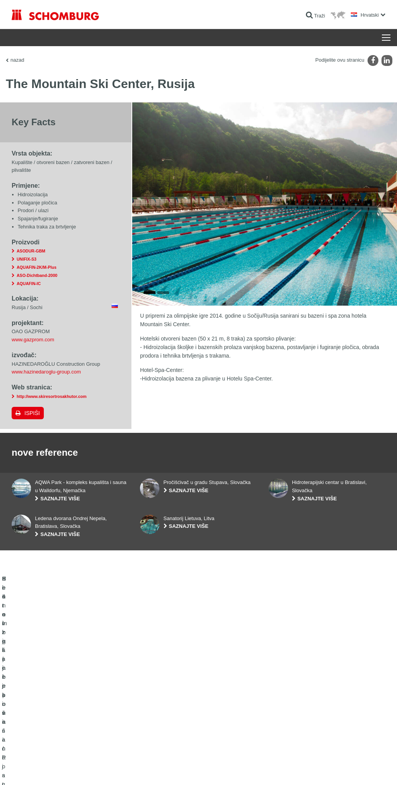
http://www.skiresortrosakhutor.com (51, 396)
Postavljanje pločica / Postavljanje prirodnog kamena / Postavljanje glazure (67, 711)
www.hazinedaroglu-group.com (46, 372)
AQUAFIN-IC (29, 283)
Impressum (43, 770)
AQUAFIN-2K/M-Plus (37, 267)
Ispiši (32, 413)
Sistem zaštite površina (35, 729)
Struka (147, 717)
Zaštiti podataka (71, 770)
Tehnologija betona (31, 741)
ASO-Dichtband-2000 (37, 275)
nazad (17, 60)
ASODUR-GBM (31, 251)
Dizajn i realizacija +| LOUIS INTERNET (355, 770)
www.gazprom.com (33, 339)
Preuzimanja (153, 706)
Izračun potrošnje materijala (168, 694)
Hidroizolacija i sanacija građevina (47, 694)
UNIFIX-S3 (26, 259)
